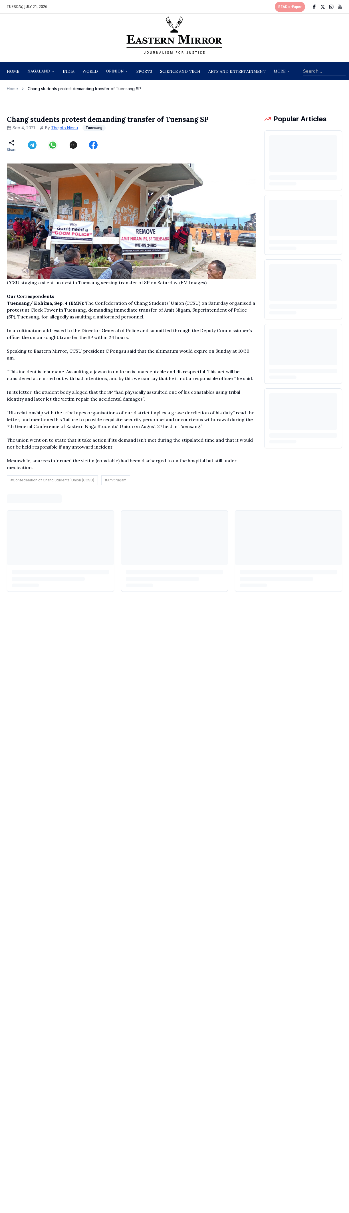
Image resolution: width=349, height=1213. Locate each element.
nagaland (38, 71)
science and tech (180, 71)
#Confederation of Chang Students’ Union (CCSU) (52, 480)
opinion (115, 71)
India (68, 71)
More (280, 71)
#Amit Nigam (115, 480)
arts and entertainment (237, 71)
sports (144, 71)
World (90, 71)
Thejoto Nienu (64, 127)
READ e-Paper (290, 7)
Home (13, 71)
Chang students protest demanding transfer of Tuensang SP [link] (84, 88)
